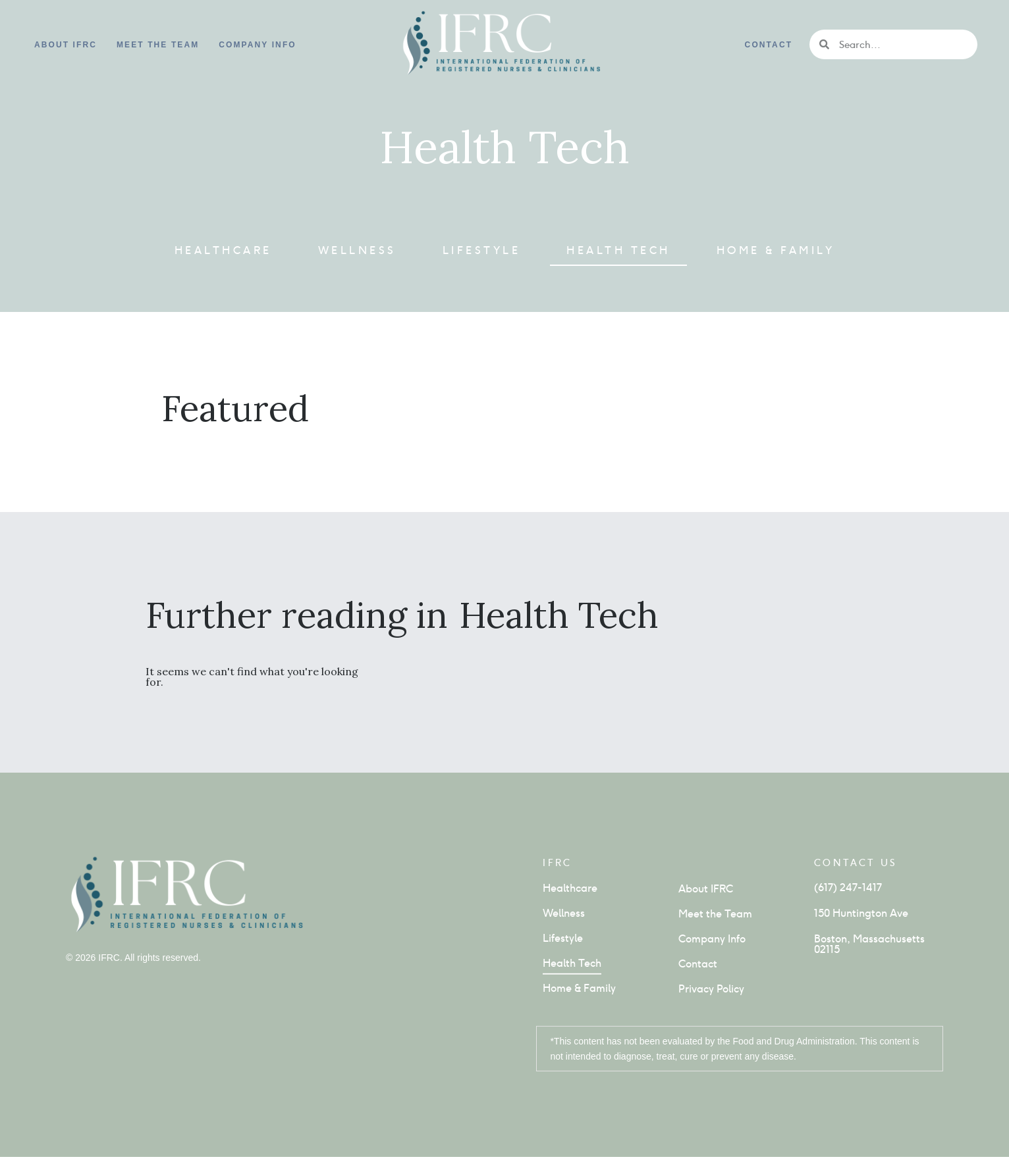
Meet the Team (158, 44)
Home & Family (776, 250)
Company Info (712, 939)
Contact (768, 44)
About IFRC (65, 44)
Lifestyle (482, 250)
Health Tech (618, 250)
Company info (257, 44)
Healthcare (223, 250)
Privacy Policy (711, 989)
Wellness (357, 250)
